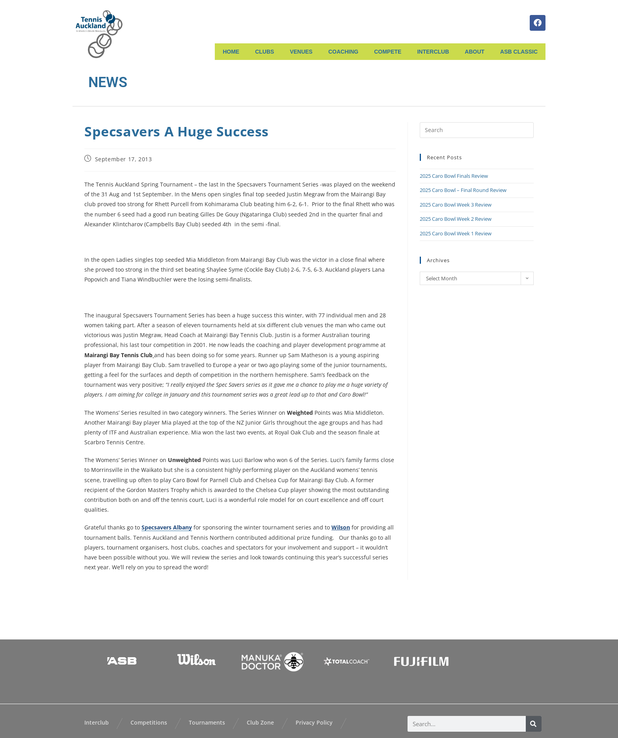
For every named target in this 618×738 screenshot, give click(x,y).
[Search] (534, 724)
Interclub (96, 722)
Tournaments (207, 722)
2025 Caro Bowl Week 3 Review (455, 204)
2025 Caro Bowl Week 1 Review (455, 233)
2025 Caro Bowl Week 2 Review (455, 218)
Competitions (148, 722)
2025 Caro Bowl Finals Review (454, 175)
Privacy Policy (314, 722)
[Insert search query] (477, 130)
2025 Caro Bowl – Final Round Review (463, 190)
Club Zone (260, 722)
